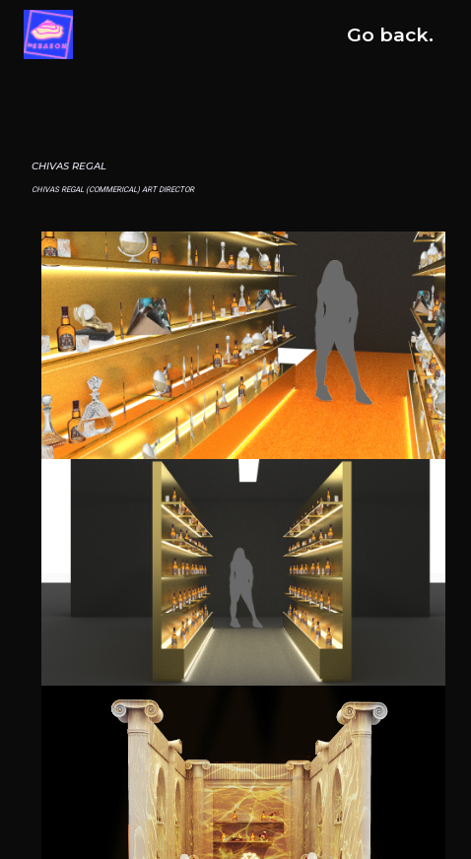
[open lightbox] (243, 345)
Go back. (390, 34)
